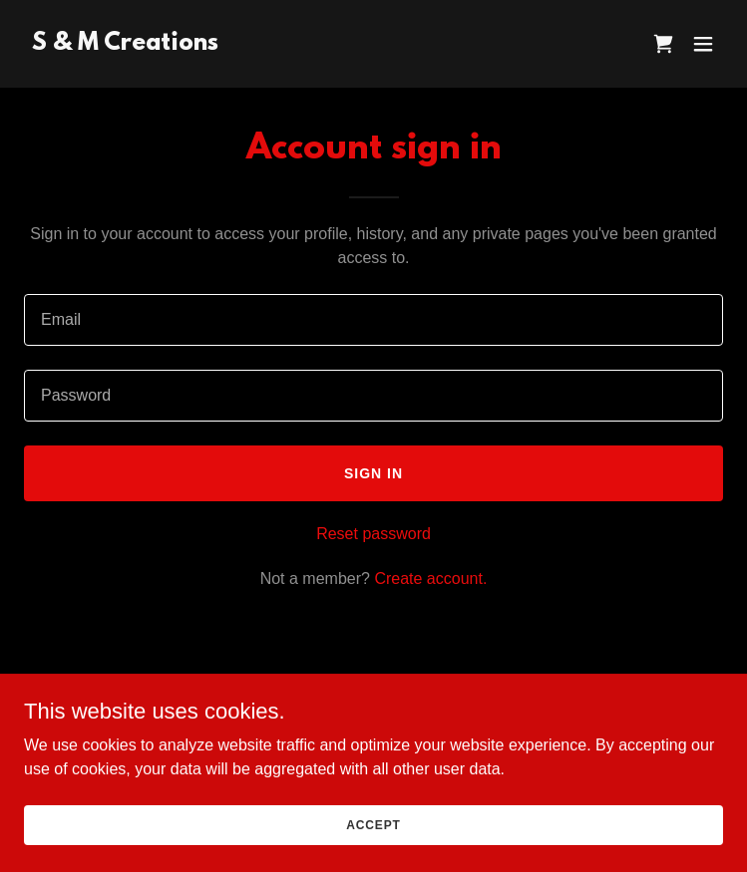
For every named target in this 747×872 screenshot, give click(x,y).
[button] (703, 44)
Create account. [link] (430, 578)
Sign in (373, 473)
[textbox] (373, 320)
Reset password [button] (373, 533)
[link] (125, 44)
